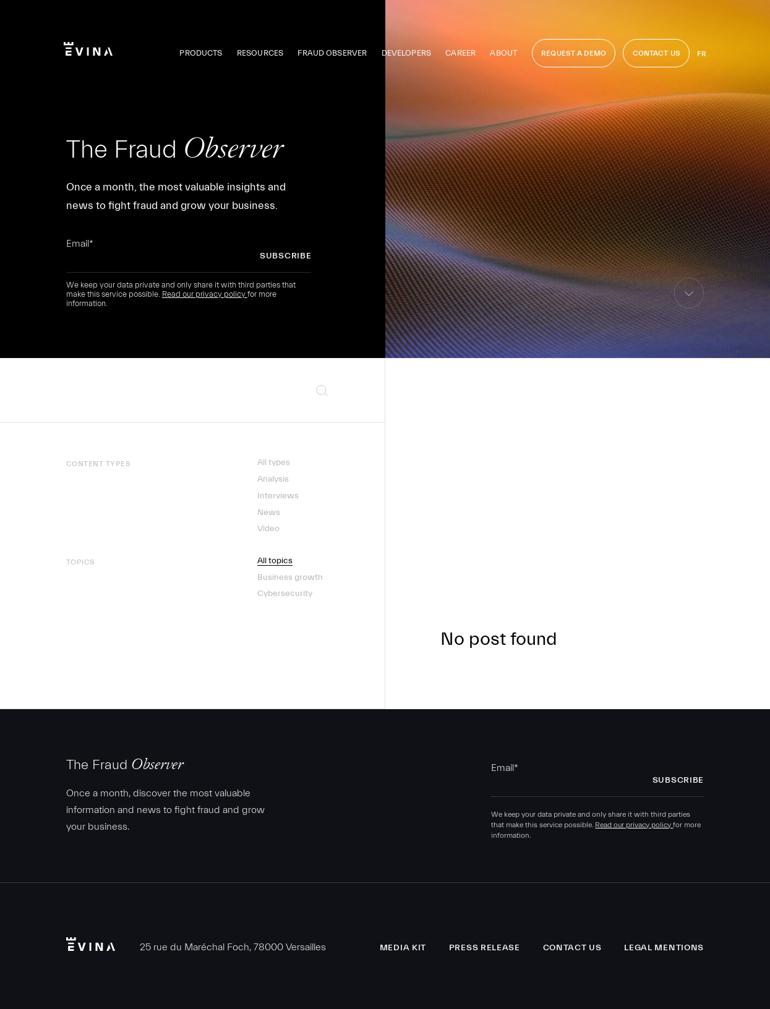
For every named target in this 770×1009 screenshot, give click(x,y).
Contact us (572, 948)
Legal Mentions (664, 948)
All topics (275, 561)
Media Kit (403, 948)
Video (268, 529)
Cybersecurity (284, 593)
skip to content (689, 308)
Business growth (290, 577)
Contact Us (656, 53)
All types (273, 462)
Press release (484, 948)
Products (200, 52)
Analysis (273, 479)
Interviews (278, 496)
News (268, 512)
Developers (406, 52)
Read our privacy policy (204, 294)
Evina (88, 49)
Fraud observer (332, 52)
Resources (260, 52)
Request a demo (573, 53)
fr (701, 53)
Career (460, 52)
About (503, 52)
